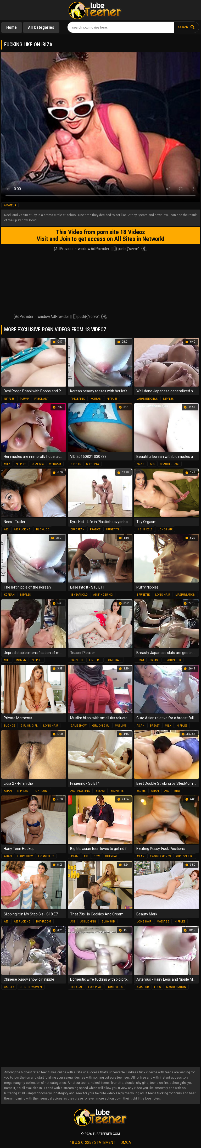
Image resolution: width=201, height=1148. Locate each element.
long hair (165, 529)
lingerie (95, 660)
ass (152, 464)
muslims (120, 725)
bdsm (140, 660)
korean (96, 398)
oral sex (38, 464)
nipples (9, 398)
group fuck (172, 660)
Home (12, 27)
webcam (55, 464)
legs (157, 987)
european (77, 529)
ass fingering (103, 594)
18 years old (79, 594)
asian (140, 464)
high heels (144, 529)
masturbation (185, 594)
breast (154, 660)
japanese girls (147, 398)
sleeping (92, 464)
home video (115, 987)
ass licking (88, 921)
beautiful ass (169, 464)
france (95, 529)
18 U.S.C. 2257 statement (92, 1142)
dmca (126, 1142)
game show (78, 725)
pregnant (41, 398)
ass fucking (22, 529)
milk (7, 464)
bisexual (111, 856)
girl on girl (29, 725)
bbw (177, 790)
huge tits (112, 529)
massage (163, 921)
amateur (10, 205)
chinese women (31, 987)
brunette (143, 594)
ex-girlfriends (160, 856)
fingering (77, 398)
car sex (9, 987)
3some (141, 790)
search (183, 27)
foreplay (94, 987)
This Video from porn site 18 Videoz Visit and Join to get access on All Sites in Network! (100, 235)
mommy (21, 660)
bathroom (43, 921)
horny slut (46, 856)
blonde (9, 725)
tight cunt (40, 790)
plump (24, 398)
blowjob (42, 529)
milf (7, 660)
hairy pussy (25, 856)
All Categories (42, 27)
